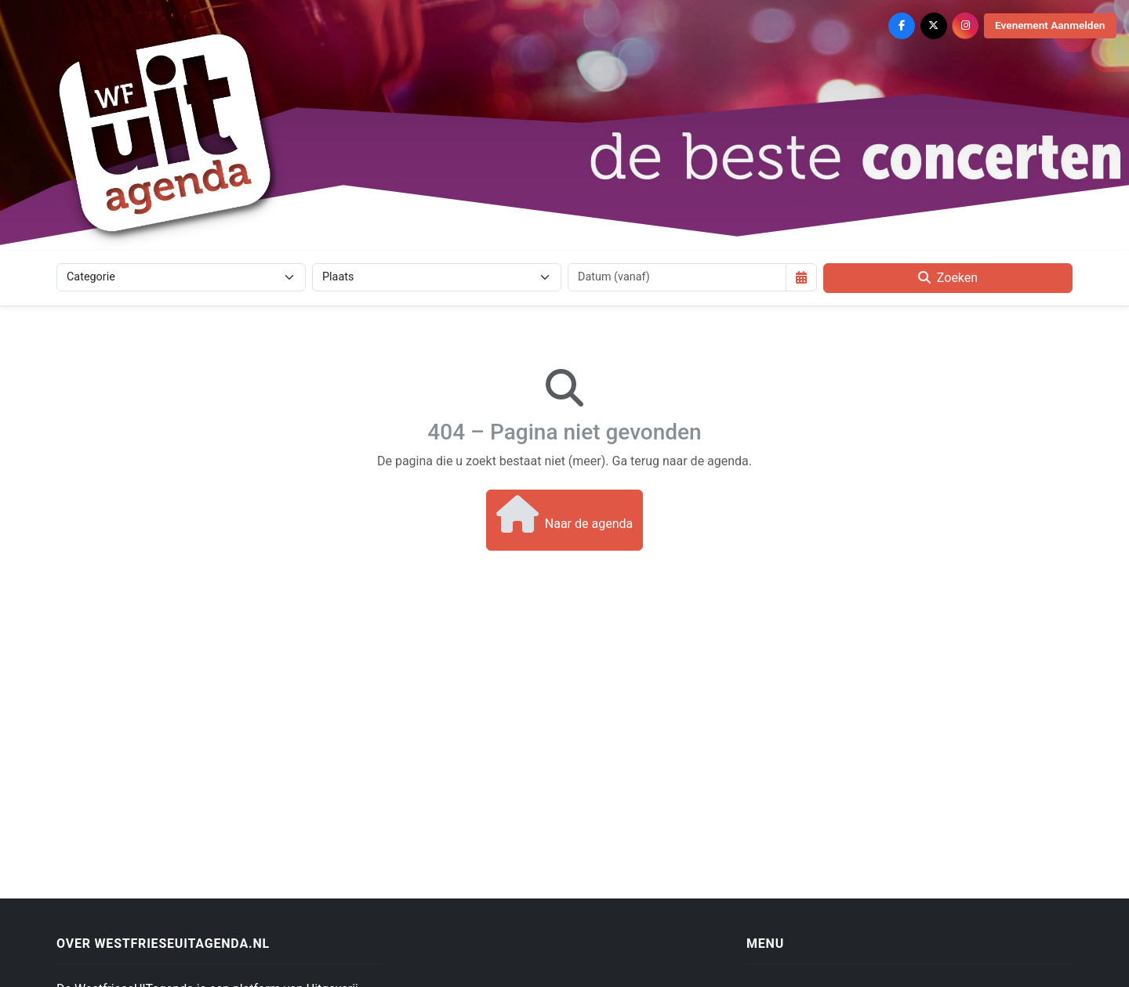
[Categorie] (181, 277)
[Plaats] (436, 277)
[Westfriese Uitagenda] (166, 132)
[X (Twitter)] (933, 26)
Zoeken (948, 277)
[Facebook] (901, 26)
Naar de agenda (564, 514)
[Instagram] (965, 26)
